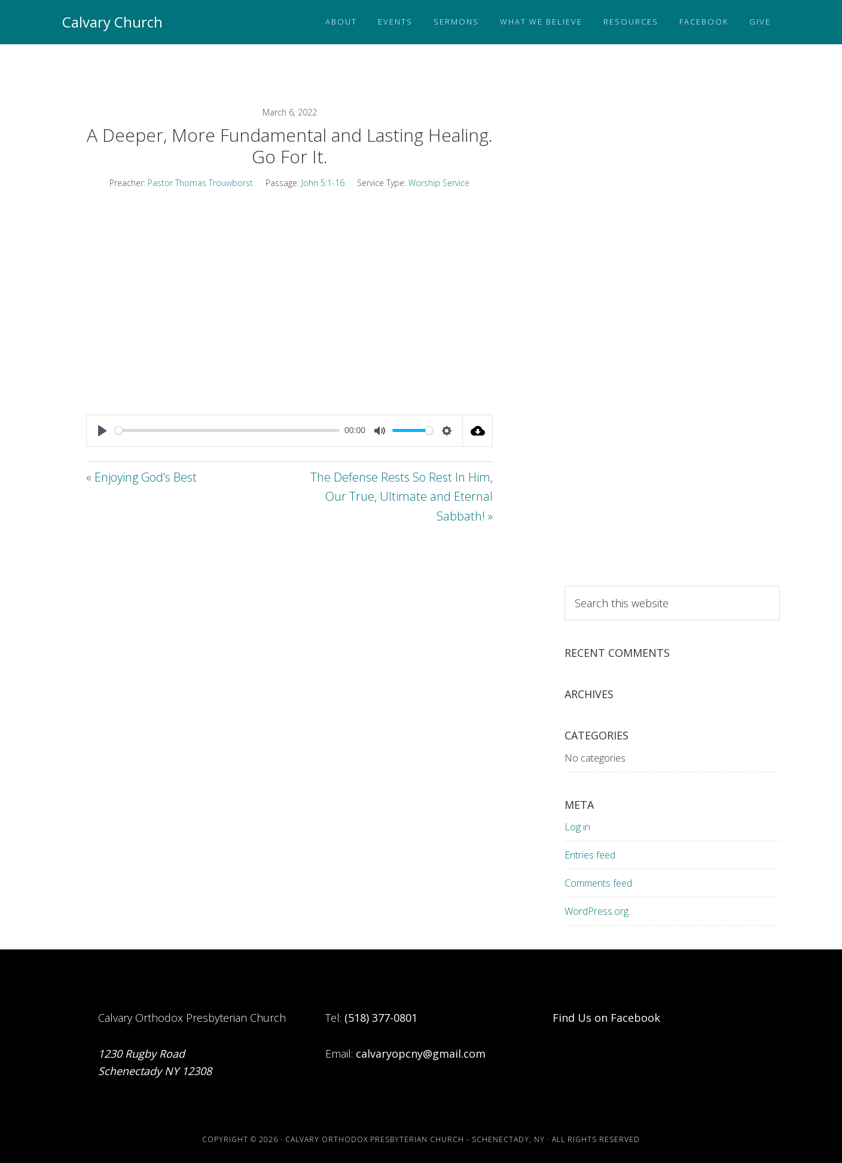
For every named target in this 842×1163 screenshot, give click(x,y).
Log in (577, 826)
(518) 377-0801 (380, 1017)
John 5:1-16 (322, 182)
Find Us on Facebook (606, 1017)
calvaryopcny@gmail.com (421, 1053)
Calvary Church (112, 22)
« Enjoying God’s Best (141, 477)
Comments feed (598, 883)
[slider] (227, 430)
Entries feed (590, 854)
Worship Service (438, 182)
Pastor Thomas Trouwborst (200, 182)
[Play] (102, 430)
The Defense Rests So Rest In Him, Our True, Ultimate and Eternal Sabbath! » (401, 496)
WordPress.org (597, 911)
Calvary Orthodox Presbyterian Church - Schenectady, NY (415, 1139)
